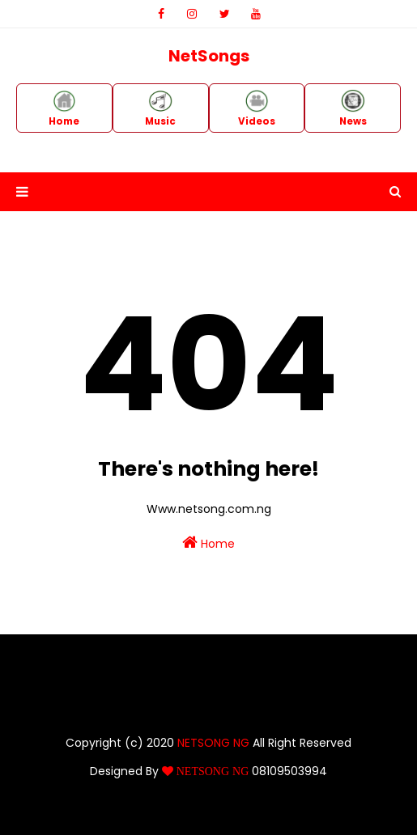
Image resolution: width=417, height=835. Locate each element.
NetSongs (208, 56)
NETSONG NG (213, 743)
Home (208, 543)
